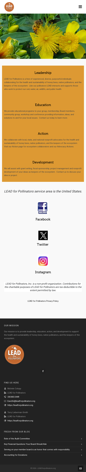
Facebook (43, 219)
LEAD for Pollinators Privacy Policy (43, 301)
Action (43, 133)
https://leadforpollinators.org (20, 405)
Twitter (43, 244)
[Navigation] (80, 7)
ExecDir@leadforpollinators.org (21, 401)
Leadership (43, 73)
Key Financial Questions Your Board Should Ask (25, 444)
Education (43, 105)
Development (43, 162)
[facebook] (43, 371)
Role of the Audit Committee (17, 438)
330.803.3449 (13, 397)
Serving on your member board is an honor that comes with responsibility (37, 449)
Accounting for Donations (15, 455)
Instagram (43, 272)
